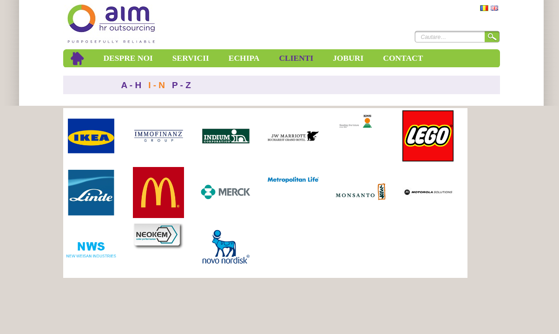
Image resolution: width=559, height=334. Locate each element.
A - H (131, 85)
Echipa (244, 58)
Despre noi (128, 58)
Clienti (296, 58)
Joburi (348, 58)
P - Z (181, 85)
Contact (403, 58)
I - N (156, 85)
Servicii (190, 58)
